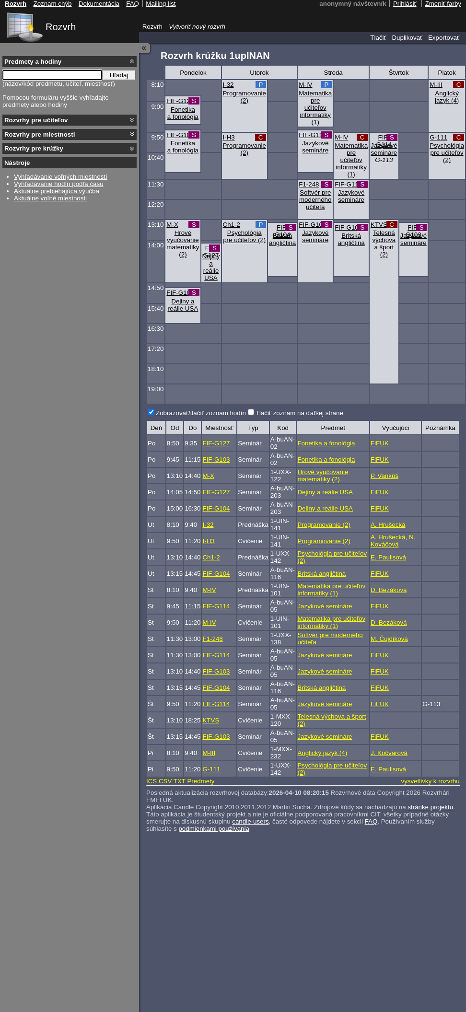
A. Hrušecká (388, 524)
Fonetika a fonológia (182, 113)
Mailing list (160, 3)
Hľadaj (119, 75)
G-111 (438, 137)
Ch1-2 (231, 224)
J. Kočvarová (389, 752)
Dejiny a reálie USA (211, 267)
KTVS (379, 224)
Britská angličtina (282, 239)
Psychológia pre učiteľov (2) (447, 152)
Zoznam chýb (52, 3)
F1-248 (309, 184)
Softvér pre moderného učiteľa (315, 199)
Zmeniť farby (443, 3)
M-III (436, 84)
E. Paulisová (388, 557)
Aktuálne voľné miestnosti (50, 198)
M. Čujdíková (389, 638)
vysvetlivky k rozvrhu (430, 781)
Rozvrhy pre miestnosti (39, 134)
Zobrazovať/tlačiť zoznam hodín (201, 413)
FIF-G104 (283, 231)
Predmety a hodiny (32, 61)
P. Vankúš (384, 475)
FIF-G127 (180, 101)
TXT (180, 781)
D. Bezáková (389, 589)
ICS (151, 781)
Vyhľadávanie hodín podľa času (59, 183)
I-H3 (229, 137)
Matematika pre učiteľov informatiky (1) (315, 108)
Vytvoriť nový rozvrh (197, 26)
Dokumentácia (99, 3)
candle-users (250, 821)
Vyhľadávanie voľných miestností (60, 176)
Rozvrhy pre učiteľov (36, 120)
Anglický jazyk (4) (447, 97)
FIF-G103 (180, 135)
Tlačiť (378, 37)
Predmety (200, 781)
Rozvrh (61, 27)
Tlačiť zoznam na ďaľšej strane (299, 413)
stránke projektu (430, 807)
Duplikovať (407, 37)
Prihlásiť (405, 3)
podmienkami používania (213, 828)
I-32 (228, 84)
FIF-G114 (312, 135)
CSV (165, 781)
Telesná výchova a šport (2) (384, 243)
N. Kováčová (393, 541)
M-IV (305, 84)
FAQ (371, 821)
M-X (172, 224)
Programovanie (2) (244, 97)
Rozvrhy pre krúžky (33, 148)
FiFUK (380, 443)
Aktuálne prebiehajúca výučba (56, 191)
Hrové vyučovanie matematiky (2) (182, 243)
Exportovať (443, 37)
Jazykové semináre (315, 147)
